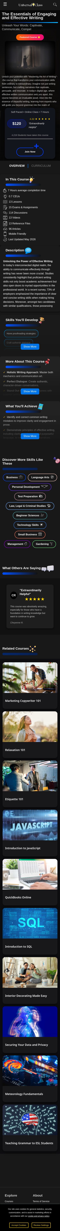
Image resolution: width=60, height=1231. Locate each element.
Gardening (44, 543)
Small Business (30, 534)
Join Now (30, 151)
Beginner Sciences (30, 515)
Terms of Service (41, 1201)
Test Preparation (30, 496)
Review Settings (41, 1225)
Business (14, 477)
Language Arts (42, 477)
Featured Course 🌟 (30, 37)
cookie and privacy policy (38, 1216)
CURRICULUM (41, 165)
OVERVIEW (17, 165)
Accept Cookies (19, 1225)
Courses (9, 1201)
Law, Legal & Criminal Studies (30, 505)
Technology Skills (30, 524)
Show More (30, 346)
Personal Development (30, 486)
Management (17, 543)
